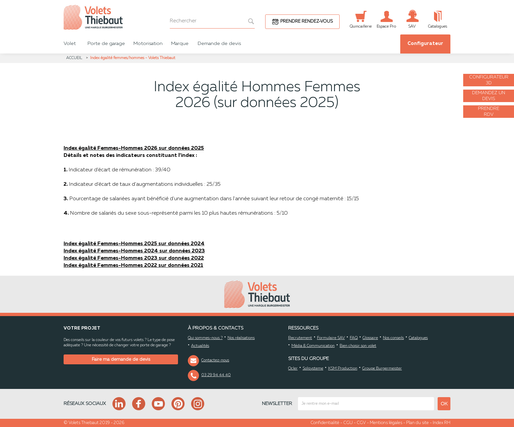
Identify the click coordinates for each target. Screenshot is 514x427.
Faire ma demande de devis (121, 359)
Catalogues (418, 338)
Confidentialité (324, 423)
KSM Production (342, 369)
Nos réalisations (241, 338)
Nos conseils (393, 338)
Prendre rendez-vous (306, 21)
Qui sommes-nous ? (205, 338)
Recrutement (300, 338)
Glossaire (370, 338)
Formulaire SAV (331, 338)
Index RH (441, 423)
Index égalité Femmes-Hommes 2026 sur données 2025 (134, 148)
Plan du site (417, 423)
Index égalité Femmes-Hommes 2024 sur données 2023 (134, 251)
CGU (348, 423)
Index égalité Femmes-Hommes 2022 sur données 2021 (133, 265)
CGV (361, 423)
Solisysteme (313, 369)
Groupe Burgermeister (382, 369)
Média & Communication (313, 346)
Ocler (293, 369)
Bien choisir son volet (358, 346)
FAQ (354, 338)
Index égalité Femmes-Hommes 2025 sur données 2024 (134, 243)
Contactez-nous (215, 360)
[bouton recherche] (247, 21)
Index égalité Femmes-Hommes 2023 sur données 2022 (134, 258)
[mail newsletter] (366, 403)
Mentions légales (386, 423)
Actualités (200, 346)
